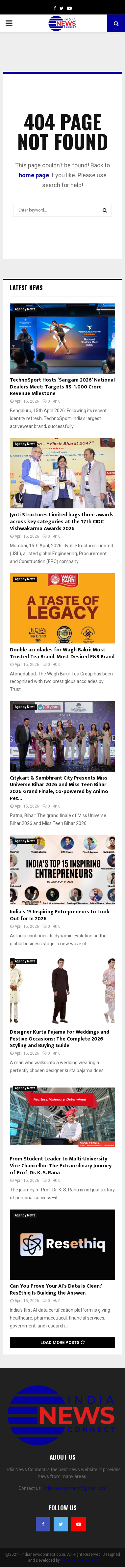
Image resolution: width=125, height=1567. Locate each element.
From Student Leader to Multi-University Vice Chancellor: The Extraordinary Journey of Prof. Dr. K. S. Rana (61, 1165)
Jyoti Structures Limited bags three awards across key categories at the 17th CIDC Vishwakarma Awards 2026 (61, 521)
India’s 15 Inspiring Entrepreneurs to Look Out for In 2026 (60, 915)
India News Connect (79, 1560)
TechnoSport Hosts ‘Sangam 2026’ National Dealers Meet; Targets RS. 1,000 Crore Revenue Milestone (62, 387)
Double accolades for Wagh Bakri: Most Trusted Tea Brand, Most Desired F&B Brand (62, 653)
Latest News (26, 287)
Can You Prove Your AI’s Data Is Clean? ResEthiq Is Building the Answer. (56, 1289)
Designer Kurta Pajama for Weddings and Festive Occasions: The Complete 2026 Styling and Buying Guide (59, 1039)
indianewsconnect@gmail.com (75, 1488)
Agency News (25, 309)
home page (34, 175)
